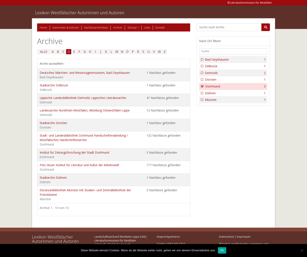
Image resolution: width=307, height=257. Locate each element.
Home (43, 27)
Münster (235, 99)
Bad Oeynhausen (235, 59)
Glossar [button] (132, 27)
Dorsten (235, 79)
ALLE (43, 52)
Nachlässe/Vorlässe (96, 27)
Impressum (244, 236)
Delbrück (235, 66)
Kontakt (160, 27)
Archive (117, 27)
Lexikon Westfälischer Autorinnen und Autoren (79, 13)
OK (222, 250)
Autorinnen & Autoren (65, 27)
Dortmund (235, 86)
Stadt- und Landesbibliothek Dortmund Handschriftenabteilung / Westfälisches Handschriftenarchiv (84, 139)
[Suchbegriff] (229, 27)
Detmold (235, 73)
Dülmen (235, 93)
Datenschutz (226, 236)
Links (147, 27)
